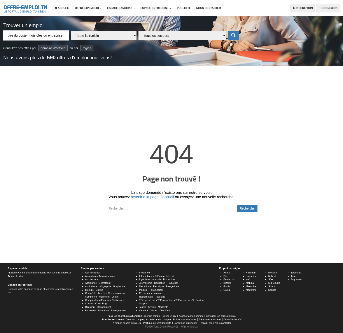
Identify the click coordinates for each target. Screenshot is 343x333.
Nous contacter (208, 8)
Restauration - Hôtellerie (152, 296)
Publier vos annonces (184, 319)
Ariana (226, 272)
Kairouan (251, 272)
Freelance (144, 272)
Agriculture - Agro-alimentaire (100, 276)
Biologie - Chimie (94, 290)
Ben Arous (228, 279)
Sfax (270, 279)
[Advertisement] (171, 98)
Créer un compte (152, 316)
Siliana (271, 286)
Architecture (91, 279)
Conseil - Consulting (96, 303)
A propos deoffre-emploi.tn (127, 323)
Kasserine (251, 276)
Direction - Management (98, 307)
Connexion (328, 8)
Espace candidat (121, 8)
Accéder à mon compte (191, 316)
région (87, 48)
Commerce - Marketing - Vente (101, 296)
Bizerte (227, 283)
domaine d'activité (53, 48)
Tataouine (296, 272)
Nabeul (272, 276)
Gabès (226, 286)
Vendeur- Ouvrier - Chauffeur (154, 310)
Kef (248, 279)
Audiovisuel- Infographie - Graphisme (105, 286)
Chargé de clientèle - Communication (105, 293)
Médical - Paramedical (151, 290)
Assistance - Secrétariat (97, 283)
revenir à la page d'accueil (152, 197)
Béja (225, 276)
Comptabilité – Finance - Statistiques (104, 300)
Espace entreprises (20, 284)
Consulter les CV (233, 319)
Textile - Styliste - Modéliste (153, 307)
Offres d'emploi (88, 8)
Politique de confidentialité (157, 323)
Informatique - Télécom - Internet (156, 276)
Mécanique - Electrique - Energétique (159, 286)
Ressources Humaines (151, 293)
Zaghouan (296, 279)
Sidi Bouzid (274, 283)
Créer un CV (169, 316)
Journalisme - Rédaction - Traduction (158, 283)
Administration (92, 272)
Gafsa (226, 290)
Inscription (302, 8)
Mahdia (250, 283)
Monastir (272, 272)
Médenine (251, 290)
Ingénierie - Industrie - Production (157, 279)
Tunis (294, 276)
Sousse (272, 290)
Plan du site (206, 323)
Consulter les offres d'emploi (221, 316)
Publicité (184, 8)
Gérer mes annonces (210, 319)
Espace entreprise (156, 8)
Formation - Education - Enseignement (105, 310)
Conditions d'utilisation (186, 323)
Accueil (61, 8)
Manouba (251, 286)
